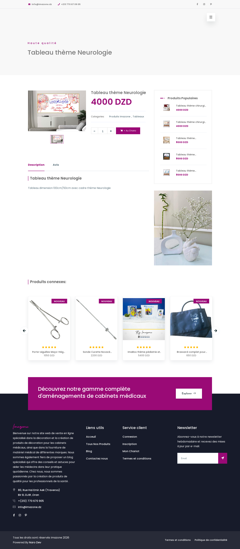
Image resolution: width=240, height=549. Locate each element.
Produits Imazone (120, 116)
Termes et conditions (136, 458)
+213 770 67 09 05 (69, 4)
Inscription (129, 444)
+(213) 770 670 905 (31, 501)
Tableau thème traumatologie (185, 140)
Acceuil (91, 437)
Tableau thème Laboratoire (185, 156)
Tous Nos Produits (98, 444)
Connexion (129, 437)
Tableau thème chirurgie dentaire (191, 107)
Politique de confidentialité (211, 540)
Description (36, 165)
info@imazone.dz (40, 4)
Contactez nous (97, 458)
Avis (56, 165)
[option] (120, 37)
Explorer (189, 393)
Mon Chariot (130, 451)
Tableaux (138, 116)
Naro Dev (35, 542)
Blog (89, 451)
